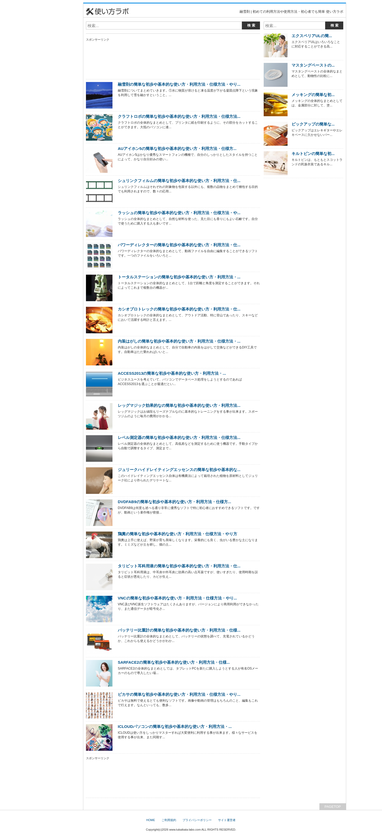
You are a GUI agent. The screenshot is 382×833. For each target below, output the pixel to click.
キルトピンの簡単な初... (313, 153)
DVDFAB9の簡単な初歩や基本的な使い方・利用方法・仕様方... (174, 501)
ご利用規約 (169, 820)
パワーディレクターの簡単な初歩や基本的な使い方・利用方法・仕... (179, 245)
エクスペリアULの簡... (312, 35)
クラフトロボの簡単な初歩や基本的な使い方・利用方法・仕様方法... (179, 116)
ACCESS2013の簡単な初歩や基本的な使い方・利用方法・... (172, 373)
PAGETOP (332, 807)
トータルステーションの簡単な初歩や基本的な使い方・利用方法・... (179, 277)
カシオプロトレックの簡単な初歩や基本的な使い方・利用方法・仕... (179, 309)
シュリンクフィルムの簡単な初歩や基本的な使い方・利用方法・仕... (179, 180)
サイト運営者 (227, 820)
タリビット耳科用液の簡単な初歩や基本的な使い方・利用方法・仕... (179, 566)
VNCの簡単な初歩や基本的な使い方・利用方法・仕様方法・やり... (177, 598)
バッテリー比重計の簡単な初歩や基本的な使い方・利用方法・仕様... (179, 630)
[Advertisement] (57, 82)
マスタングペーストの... (313, 65)
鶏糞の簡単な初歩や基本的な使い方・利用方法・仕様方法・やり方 (177, 534)
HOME (150, 820)
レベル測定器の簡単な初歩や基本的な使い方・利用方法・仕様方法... (179, 437)
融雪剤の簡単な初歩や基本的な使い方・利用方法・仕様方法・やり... (179, 84)
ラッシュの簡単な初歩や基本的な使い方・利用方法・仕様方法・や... (179, 212)
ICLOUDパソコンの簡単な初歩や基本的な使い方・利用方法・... (175, 726)
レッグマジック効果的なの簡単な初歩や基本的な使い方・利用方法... (179, 405)
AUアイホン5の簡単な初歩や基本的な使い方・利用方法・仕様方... (177, 148)
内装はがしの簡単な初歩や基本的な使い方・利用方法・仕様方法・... (179, 341)
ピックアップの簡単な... (313, 124)
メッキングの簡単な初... (313, 94)
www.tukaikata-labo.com (185, 829)
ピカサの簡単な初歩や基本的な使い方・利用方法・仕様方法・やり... (179, 694)
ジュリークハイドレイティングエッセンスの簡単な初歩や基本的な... (179, 469)
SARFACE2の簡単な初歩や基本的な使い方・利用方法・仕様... (174, 662)
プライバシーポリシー (197, 820)
